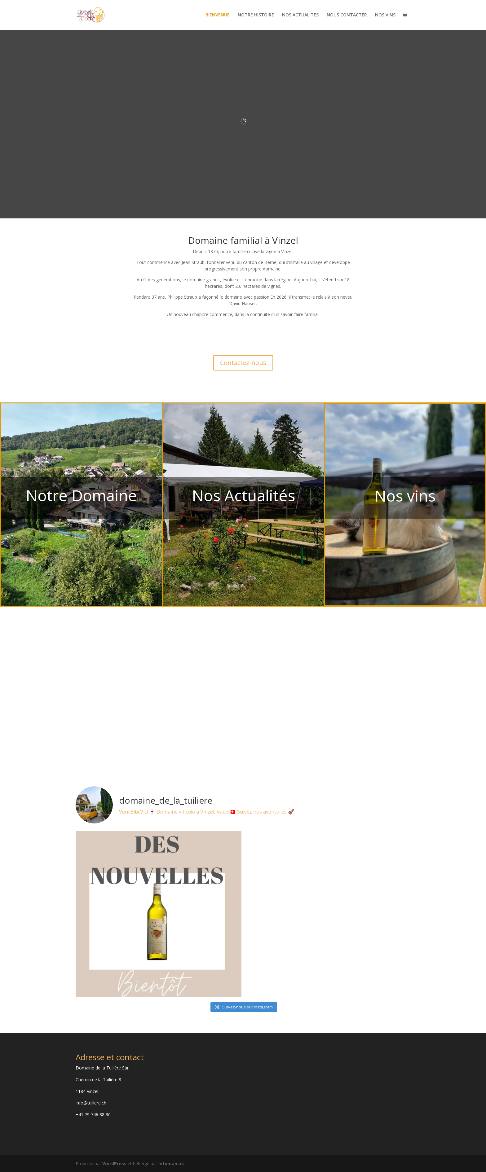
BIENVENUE (217, 15)
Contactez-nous (243, 362)
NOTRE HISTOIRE (256, 15)
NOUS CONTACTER (347, 15)
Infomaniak (171, 1163)
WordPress (114, 1163)
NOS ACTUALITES (300, 15)
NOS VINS (385, 15)
